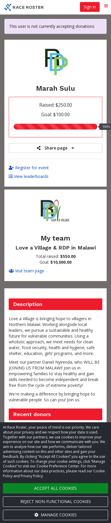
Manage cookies (55, 514)
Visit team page (26, 271)
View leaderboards (29, 176)
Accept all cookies (55, 488)
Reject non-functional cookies (55, 501)
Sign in (90, 7)
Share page (55, 148)
